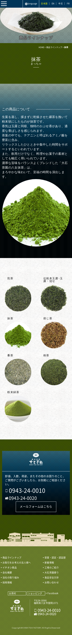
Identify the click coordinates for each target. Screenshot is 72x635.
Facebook (52, 593)
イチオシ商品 (9, 567)
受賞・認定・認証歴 (55, 557)
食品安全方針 (52, 577)
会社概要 (7, 572)
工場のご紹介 (52, 567)
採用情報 (7, 582)
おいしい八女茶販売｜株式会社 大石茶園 (17, 607)
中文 (60, 3)
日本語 (44, 3)
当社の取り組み (10, 577)
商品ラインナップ (11, 557)
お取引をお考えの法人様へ (16, 562)
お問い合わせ (52, 582)
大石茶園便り (52, 572)
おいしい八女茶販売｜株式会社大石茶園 (36, 461)
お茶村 (12, 593)
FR (68, 3)
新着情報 (49, 562)
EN (53, 3)
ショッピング (35, 593)
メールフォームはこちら (36, 506)
